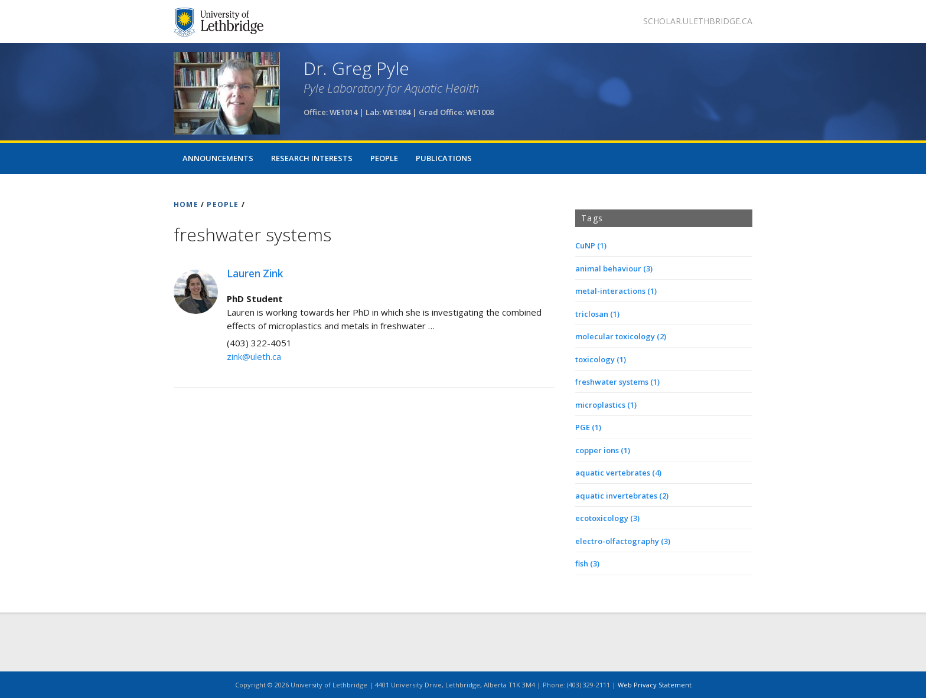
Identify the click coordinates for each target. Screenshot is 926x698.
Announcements (217, 158)
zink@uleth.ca (254, 356)
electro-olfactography (622, 541)
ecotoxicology (607, 518)
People (384, 158)
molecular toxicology (620, 336)
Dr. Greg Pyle (356, 68)
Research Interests (312, 158)
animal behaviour (614, 268)
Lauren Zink (255, 273)
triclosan (597, 314)
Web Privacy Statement (655, 684)
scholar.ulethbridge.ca (697, 21)
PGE (588, 427)
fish (587, 563)
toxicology (600, 359)
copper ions (602, 450)
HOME (186, 204)
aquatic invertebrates (622, 495)
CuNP (591, 245)
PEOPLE (223, 204)
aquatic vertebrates (618, 472)
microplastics (606, 404)
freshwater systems (617, 381)
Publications (444, 158)
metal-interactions (616, 291)
